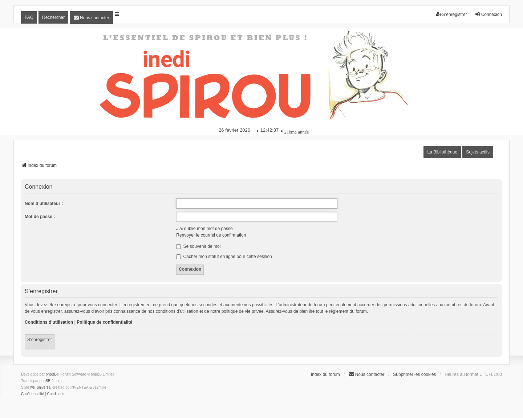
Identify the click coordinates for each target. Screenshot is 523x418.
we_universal (40, 387)
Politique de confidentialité (104, 322)
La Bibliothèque (442, 152)
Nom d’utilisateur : (44, 203)
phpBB (51, 374)
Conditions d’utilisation (49, 322)
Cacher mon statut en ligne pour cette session (224, 256)
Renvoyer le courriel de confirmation (211, 235)
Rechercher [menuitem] (53, 17)
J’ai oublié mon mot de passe (204, 228)
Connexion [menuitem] (488, 14)
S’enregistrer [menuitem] (451, 14)
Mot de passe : (40, 216)
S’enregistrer (39, 339)
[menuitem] (91, 17)
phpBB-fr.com (51, 381)
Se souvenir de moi (198, 246)
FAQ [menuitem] (29, 17)
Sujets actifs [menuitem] (478, 152)
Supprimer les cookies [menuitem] (414, 374)
